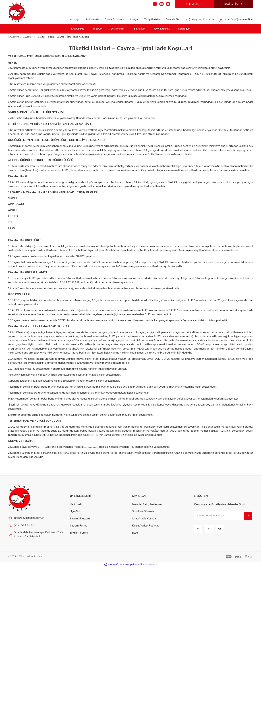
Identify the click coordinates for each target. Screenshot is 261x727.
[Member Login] (236, 19)
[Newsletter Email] (223, 515)
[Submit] (248, 516)
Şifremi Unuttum (80, 518)
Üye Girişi (75, 511)
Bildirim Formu (79, 532)
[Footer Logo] (20, 497)
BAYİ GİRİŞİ (233, 4)
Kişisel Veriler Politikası (146, 525)
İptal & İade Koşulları (144, 518)
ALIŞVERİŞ (194, 4)
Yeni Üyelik (76, 504)
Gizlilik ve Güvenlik (143, 511)
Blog (135, 532)
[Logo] (17, 11)
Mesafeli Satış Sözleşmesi (147, 504)
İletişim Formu (78, 525)
